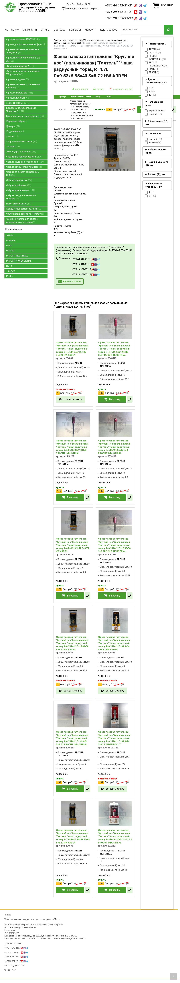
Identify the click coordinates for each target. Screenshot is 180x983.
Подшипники (15, 131)
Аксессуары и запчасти (21, 151)
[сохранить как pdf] (121, 89)
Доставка (59, 29)
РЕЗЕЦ (9, 276)
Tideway (10, 271)
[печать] (99, 89)
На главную (12, 29)
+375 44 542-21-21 (125, 5)
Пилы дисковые (17, 102)
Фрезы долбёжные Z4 (20, 66)
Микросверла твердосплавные (25, 116)
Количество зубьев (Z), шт (153, 185)
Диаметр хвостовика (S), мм (156, 81)
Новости (90, 29)
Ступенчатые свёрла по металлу (25, 213)
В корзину (114, 399)
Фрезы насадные (18, 79)
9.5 (55, 222)
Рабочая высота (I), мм (155, 151)
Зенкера (13, 146)
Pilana (9, 245)
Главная (57, 40)
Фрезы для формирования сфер (25, 44)
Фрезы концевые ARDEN (23, 39)
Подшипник (154, 133)
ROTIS (9, 265)
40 (55, 209)
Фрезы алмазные (18, 97)
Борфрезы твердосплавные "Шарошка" (21, 110)
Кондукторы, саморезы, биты (24, 208)
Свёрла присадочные (20, 190)
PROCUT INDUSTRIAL (17, 255)
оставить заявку (73, 399)
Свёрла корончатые (19, 180)
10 (128, 170)
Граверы (13, 126)
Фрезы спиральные (19, 92)
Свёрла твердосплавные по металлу (21, 197)
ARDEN (9, 235)
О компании (30, 29)
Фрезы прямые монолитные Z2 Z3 (23, 59)
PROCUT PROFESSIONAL (19, 260)
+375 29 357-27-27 (125, 18)
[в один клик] (173, 109)
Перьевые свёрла (17, 121)
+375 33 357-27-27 (86, 274)
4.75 (56, 229)
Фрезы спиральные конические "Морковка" (23, 73)
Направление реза (154, 104)
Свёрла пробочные (18, 185)
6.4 (55, 216)
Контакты (75, 29)
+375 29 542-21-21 (125, 12)
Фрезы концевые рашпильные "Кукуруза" (22, 51)
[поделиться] (79, 89)
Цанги (12, 136)
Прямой (58, 203)
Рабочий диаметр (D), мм (156, 164)
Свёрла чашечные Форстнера (25, 161)
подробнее (62, 384)
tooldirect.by (10, 970)
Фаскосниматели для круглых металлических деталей (22, 220)
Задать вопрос (108, 29)
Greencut (11, 240)
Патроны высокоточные (21, 141)
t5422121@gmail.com (14, 965)
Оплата (45, 29)
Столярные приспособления (24, 156)
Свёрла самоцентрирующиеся (24, 166)
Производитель (157, 43)
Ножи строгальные (19, 203)
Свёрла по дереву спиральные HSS (22, 174)
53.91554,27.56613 (15, 943)
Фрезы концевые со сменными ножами (23, 86)
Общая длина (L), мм (156, 123)
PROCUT (10, 250)
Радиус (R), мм (156, 174)
